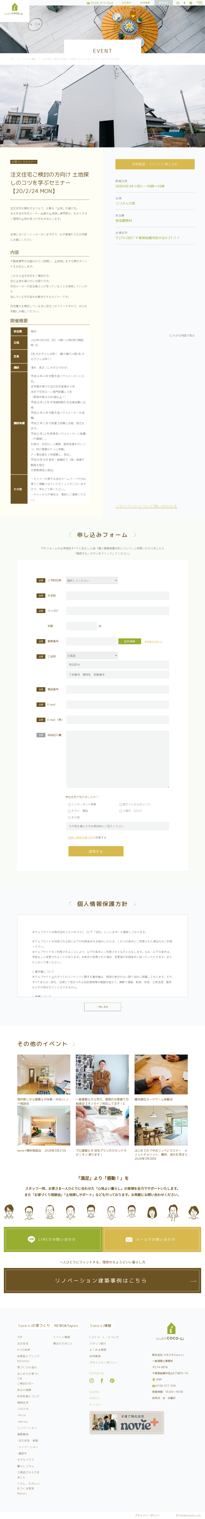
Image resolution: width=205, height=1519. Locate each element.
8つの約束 (23, 1349)
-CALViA (23, 1409)
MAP (157, 1379)
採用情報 (145, 2)
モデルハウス (25, 1459)
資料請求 (163, 2)
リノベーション (27, 1428)
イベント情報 (61, 1337)
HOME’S (94, 1398)
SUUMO (94, 1392)
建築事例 (23, 1434)
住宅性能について (28, 1396)
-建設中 (22, 1453)
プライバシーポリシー (103, 1362)
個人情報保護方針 (82, 838)
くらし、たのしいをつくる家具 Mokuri (28, 1488)
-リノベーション (27, 1447)
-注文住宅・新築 (27, 1440)
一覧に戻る (102, 1006)
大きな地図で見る (184, 335)
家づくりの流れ (27, 1367)
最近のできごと (63, 1343)
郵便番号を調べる (153, 641)
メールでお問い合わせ (156, 1239)
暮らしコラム (25, 1466)
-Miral (21, 1415)
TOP (20, 1337)
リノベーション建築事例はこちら (101, 1280)
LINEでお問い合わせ (57, 1239)
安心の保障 (24, 1390)
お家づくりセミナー (24, 161)
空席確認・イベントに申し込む (155, 164)
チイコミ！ (96, 1404)
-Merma (22, 1421)
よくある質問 (97, 1349)
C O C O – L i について (104, 1337)
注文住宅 (23, 1343)
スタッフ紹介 (97, 1343)
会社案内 (127, 2)
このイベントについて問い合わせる (146, 506)
